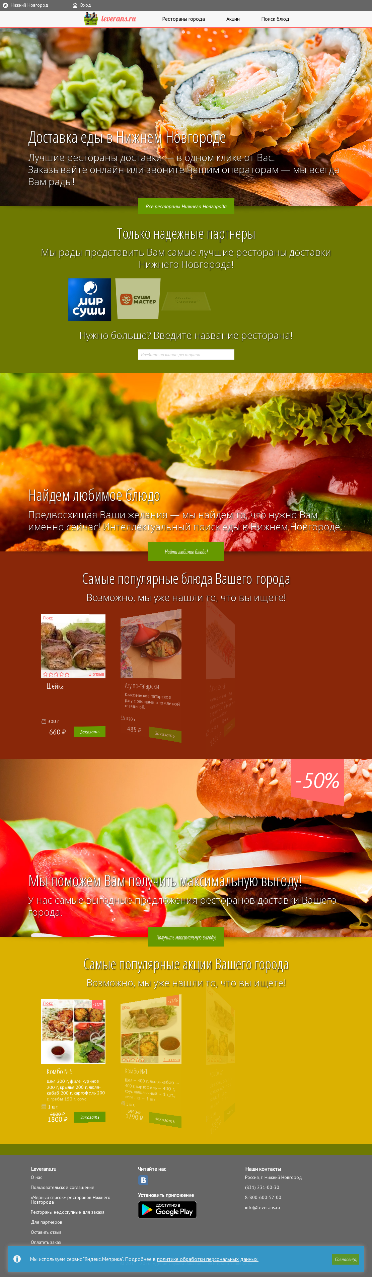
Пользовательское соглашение (62, 1187)
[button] (345, 1259)
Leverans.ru (43, 1169)
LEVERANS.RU (110, 19)
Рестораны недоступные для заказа (67, 1212)
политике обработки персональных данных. (207, 1259)
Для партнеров (46, 1222)
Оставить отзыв (46, 1232)
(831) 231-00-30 (262, 1187)
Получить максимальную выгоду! (186, 937)
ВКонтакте (143, 1180)
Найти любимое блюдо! (186, 551)
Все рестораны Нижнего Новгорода (186, 206)
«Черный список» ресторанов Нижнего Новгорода (70, 1199)
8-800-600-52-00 (263, 1197)
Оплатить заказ (46, 1242)
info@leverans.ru (262, 1207)
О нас (36, 1177)
